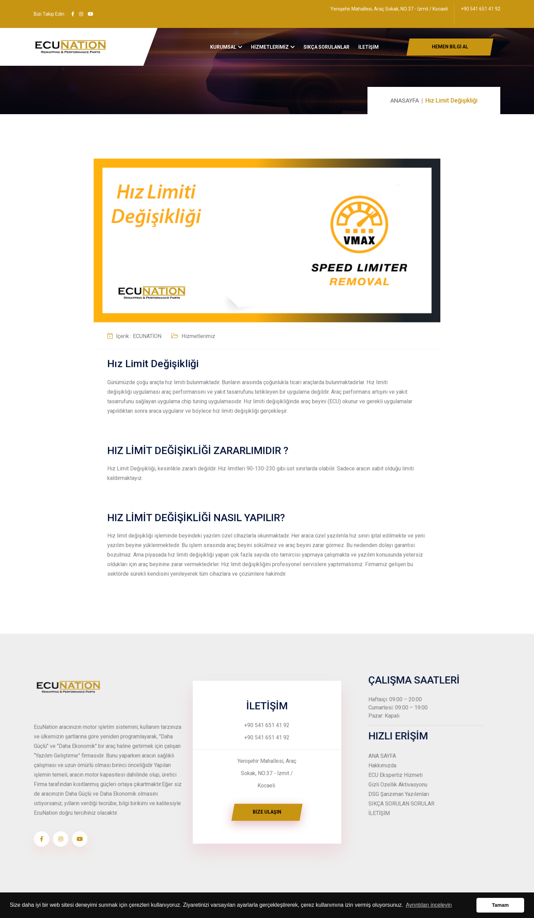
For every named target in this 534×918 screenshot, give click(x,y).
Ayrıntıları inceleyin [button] (429, 905)
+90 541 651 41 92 (480, 9)
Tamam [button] (500, 905)
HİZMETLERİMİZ (270, 49)
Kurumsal (223, 49)
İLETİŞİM (368, 49)
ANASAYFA (404, 100)
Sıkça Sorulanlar (326, 49)
